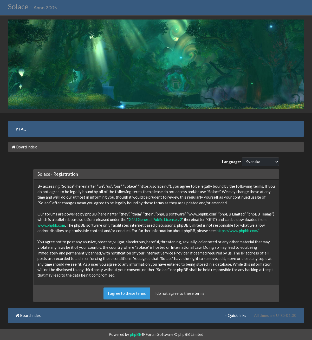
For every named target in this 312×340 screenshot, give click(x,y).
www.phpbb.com (51, 225)
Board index (24, 147)
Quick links (235, 315)
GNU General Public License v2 (155, 219)
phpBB (135, 334)
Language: (231, 161)
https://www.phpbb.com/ (237, 230)
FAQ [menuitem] (21, 129)
